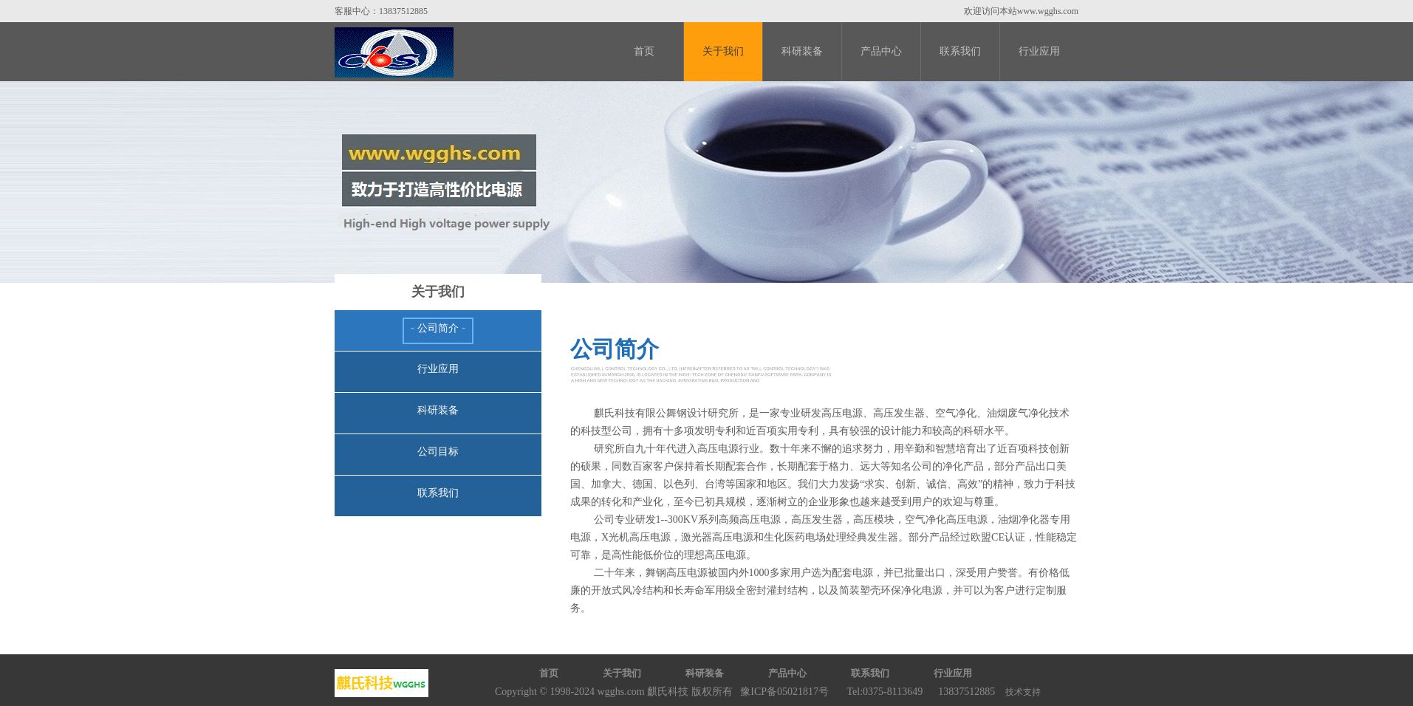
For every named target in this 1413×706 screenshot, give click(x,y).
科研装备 (802, 51)
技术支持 (1023, 692)
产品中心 (881, 51)
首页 (644, 51)
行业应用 (1039, 51)
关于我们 (723, 51)
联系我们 (960, 51)
